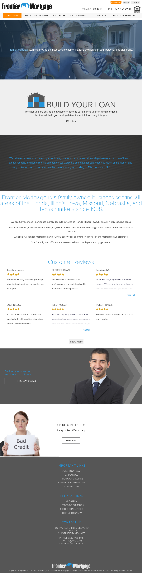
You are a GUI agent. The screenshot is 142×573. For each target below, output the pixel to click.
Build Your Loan (78, 15)
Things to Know (72, 512)
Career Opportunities (71, 482)
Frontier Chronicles (124, 15)
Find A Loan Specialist (36, 15)
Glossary (71, 501)
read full (131, 294)
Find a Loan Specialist (72, 478)
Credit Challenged (71, 509)
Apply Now (12, 15)
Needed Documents (72, 505)
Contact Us (100, 15)
